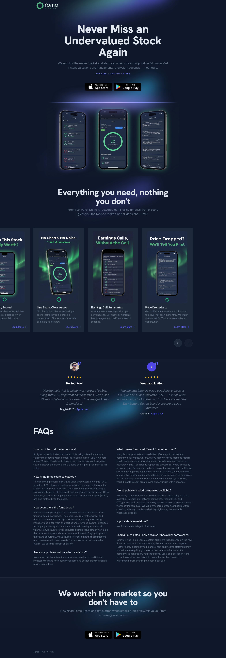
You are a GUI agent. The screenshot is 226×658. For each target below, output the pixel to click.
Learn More (73, 327)
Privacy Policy (47, 652)
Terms (36, 652)
